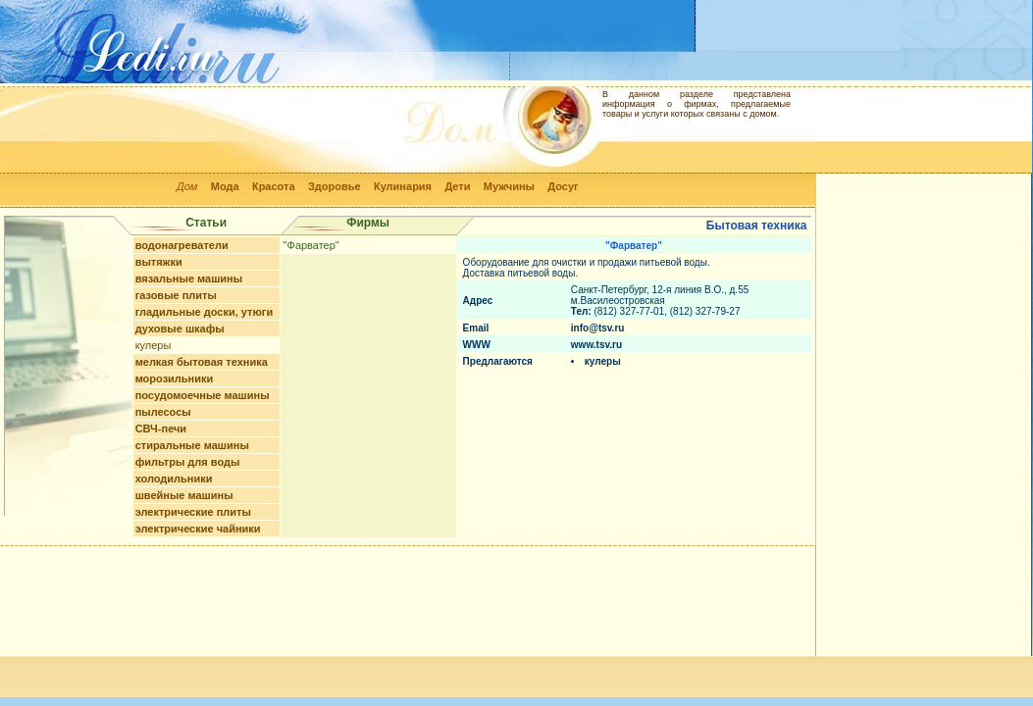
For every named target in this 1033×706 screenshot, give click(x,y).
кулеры (153, 345)
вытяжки (158, 262)
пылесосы (163, 412)
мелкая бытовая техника (201, 362)
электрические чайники (198, 528)
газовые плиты (176, 295)
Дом (187, 186)
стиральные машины (192, 445)
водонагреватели (182, 245)
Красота (273, 186)
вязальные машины (189, 278)
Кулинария (403, 186)
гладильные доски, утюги (204, 312)
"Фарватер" (311, 245)
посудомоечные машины (202, 395)
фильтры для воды (187, 462)
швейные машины (184, 495)
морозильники (174, 378)
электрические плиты (193, 512)
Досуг (562, 186)
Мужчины (509, 186)
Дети (457, 186)
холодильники (174, 478)
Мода (225, 186)
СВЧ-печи (161, 428)
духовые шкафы (180, 328)
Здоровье (334, 186)
